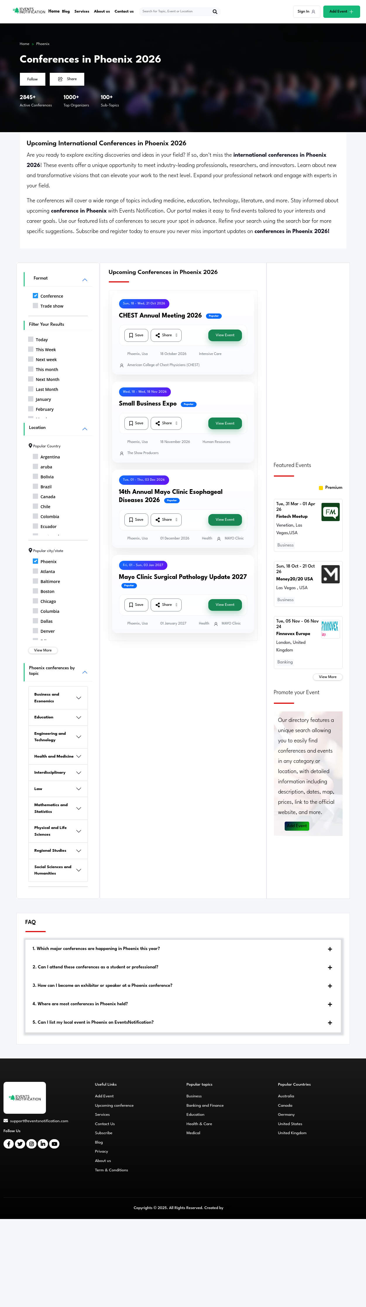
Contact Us (105, 1124)
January (39, 398)
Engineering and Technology (50, 737)
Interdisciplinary (50, 772)
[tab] (183, 949)
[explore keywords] (176, 11)
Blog (66, 11)
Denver (44, 630)
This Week (42, 348)
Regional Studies (50, 851)
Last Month (43, 388)
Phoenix (43, 44)
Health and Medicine (54, 756)
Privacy (101, 1151)
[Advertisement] (308, 358)
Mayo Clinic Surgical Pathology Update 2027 (183, 577)
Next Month (44, 378)
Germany (286, 1115)
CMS (228, 1208)
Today (38, 338)
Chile (42, 505)
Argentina (46, 456)
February (41, 408)
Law (38, 789)
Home (54, 11)
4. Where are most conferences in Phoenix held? (80, 1004)
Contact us (124, 11)
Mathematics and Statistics (51, 808)
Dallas (43, 620)
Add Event (297, 826)
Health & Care (199, 1124)
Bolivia (43, 476)
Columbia (46, 610)
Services (82, 11)
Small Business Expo (148, 404)
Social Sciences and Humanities (53, 870)
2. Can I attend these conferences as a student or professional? (96, 967)
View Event (225, 335)
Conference (48, 295)
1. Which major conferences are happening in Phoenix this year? (96, 949)
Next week (42, 358)
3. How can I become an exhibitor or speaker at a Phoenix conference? (103, 986)
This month (43, 368)
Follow (33, 79)
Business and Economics (47, 697)
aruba (42, 466)
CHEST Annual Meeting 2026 (160, 316)
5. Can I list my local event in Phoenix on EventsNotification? (93, 1022)
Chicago (44, 600)
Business (194, 1096)
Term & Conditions (111, 1170)
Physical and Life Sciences (51, 831)
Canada (44, 495)
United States (290, 1124)
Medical (193, 1133)
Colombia (46, 515)
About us (102, 11)
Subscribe (103, 1133)
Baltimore (46, 580)
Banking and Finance (205, 1105)
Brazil (42, 485)
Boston (44, 590)
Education (44, 717)
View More (43, 650)
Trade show (48, 305)
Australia (286, 1096)
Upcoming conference (114, 1105)
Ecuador (45, 525)
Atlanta (44, 570)
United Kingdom (292, 1133)
